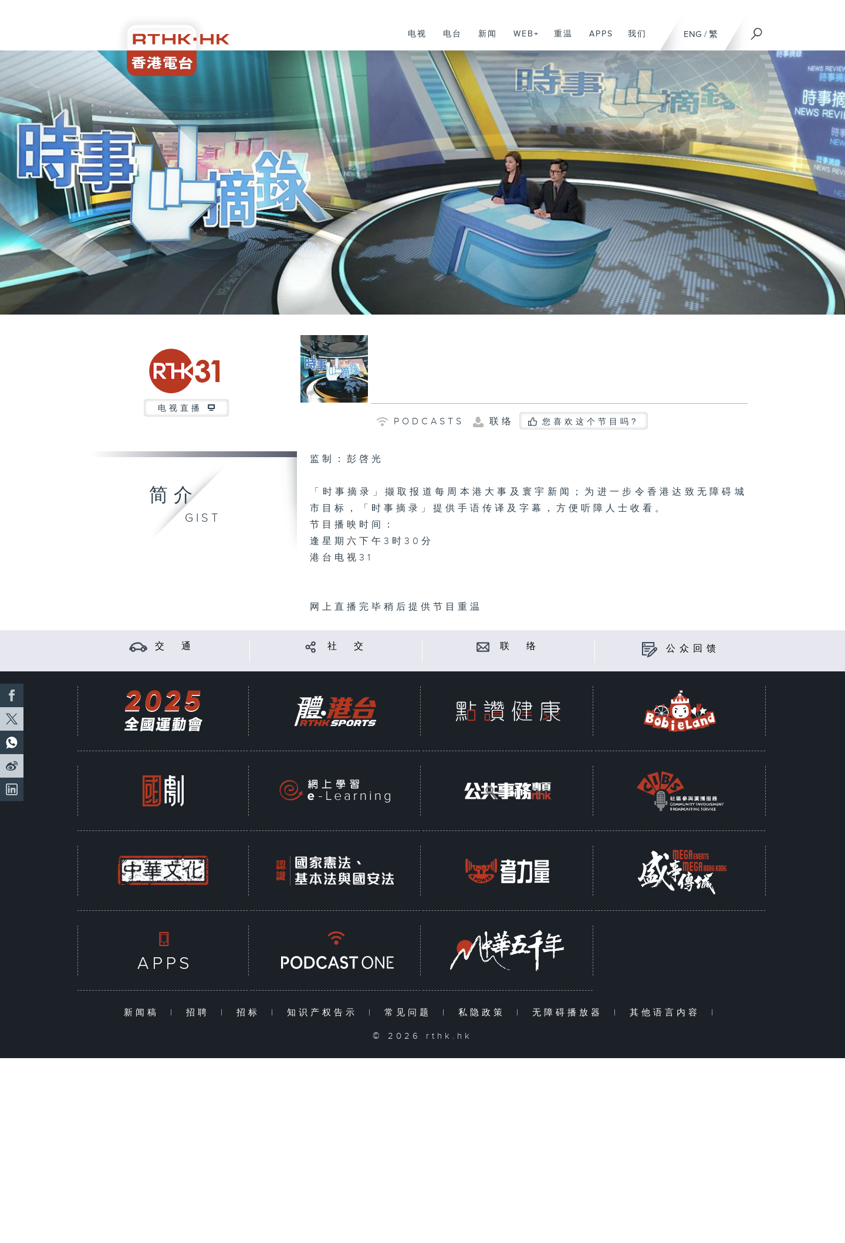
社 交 (347, 646)
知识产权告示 (325, 1013)
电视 (413, 39)
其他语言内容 (667, 1013)
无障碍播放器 (570, 1013)
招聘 (200, 1013)
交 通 (175, 646)
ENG (693, 34)
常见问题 (410, 1013)
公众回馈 (693, 648)
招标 (250, 1013)
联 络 (520, 646)
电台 (448, 39)
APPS (596, 39)
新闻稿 (144, 1013)
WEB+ (522, 39)
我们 (633, 39)
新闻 (483, 39)
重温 (559, 39)
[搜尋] (757, 29)
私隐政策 (484, 1013)
